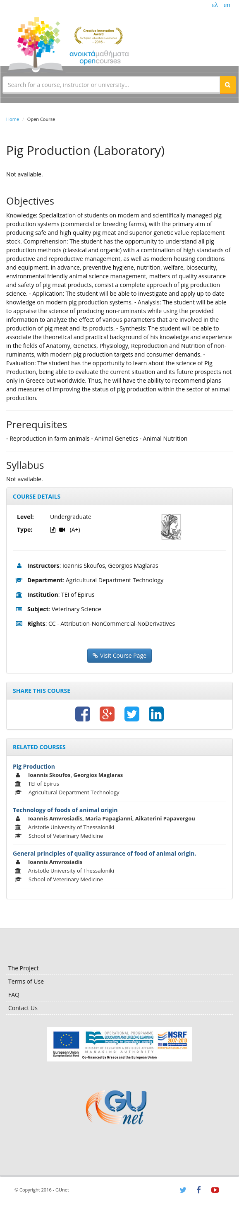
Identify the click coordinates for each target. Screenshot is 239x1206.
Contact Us (23, 1008)
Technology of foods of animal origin (65, 810)
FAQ (13, 995)
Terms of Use (26, 981)
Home (12, 119)
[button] (228, 84)
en (227, 5)
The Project (23, 968)
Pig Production (34, 766)
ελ (215, 5)
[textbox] (111, 84)
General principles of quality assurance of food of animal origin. (104, 853)
